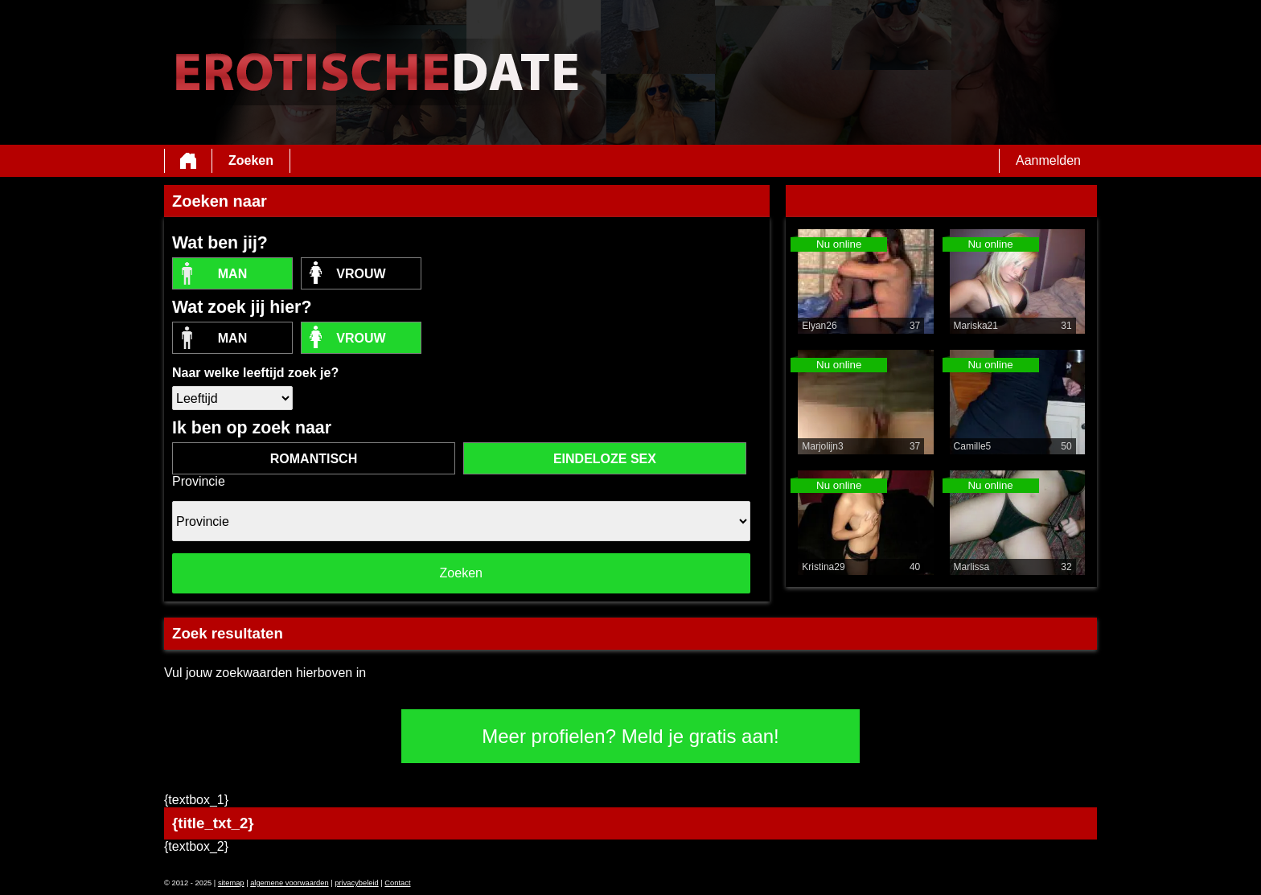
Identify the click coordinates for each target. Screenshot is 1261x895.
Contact (397, 883)
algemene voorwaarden (289, 883)
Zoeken (250, 160)
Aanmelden (1048, 160)
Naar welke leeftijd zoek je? (255, 373)
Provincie (198, 481)
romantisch (313, 459)
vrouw (360, 274)
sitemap (231, 883)
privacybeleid (356, 883)
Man (232, 274)
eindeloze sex (604, 459)
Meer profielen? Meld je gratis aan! (630, 736)
